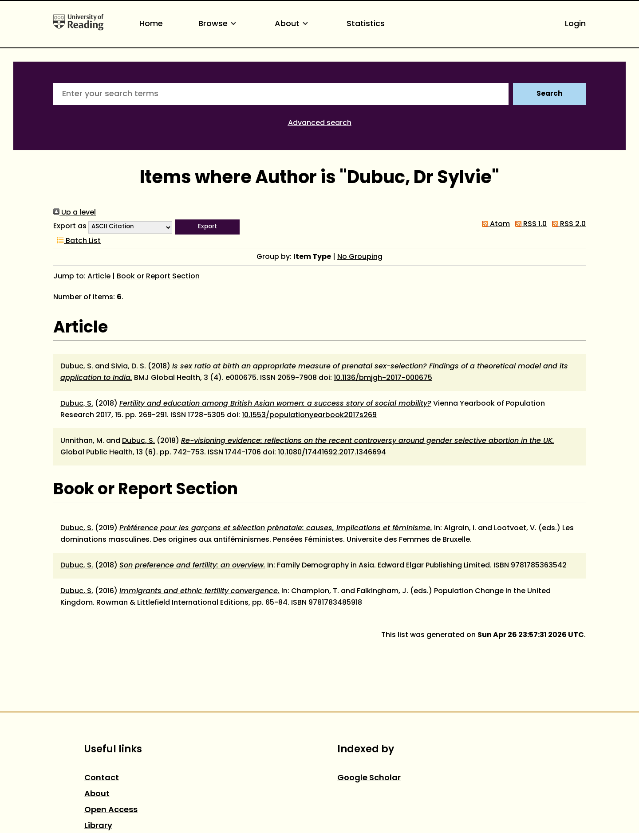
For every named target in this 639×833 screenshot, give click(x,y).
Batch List (77, 241)
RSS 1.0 (529, 224)
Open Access (111, 810)
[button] (207, 227)
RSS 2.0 (567, 224)
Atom (494, 224)
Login (575, 24)
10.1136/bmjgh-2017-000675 (383, 378)
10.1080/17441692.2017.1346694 (332, 452)
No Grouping (360, 257)
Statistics (366, 24)
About (293, 24)
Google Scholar (369, 778)
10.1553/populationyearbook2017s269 (309, 415)
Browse (218, 24)
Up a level (74, 213)
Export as (70, 226)
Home (151, 24)
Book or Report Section (158, 276)
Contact (101, 778)
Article (98, 276)
